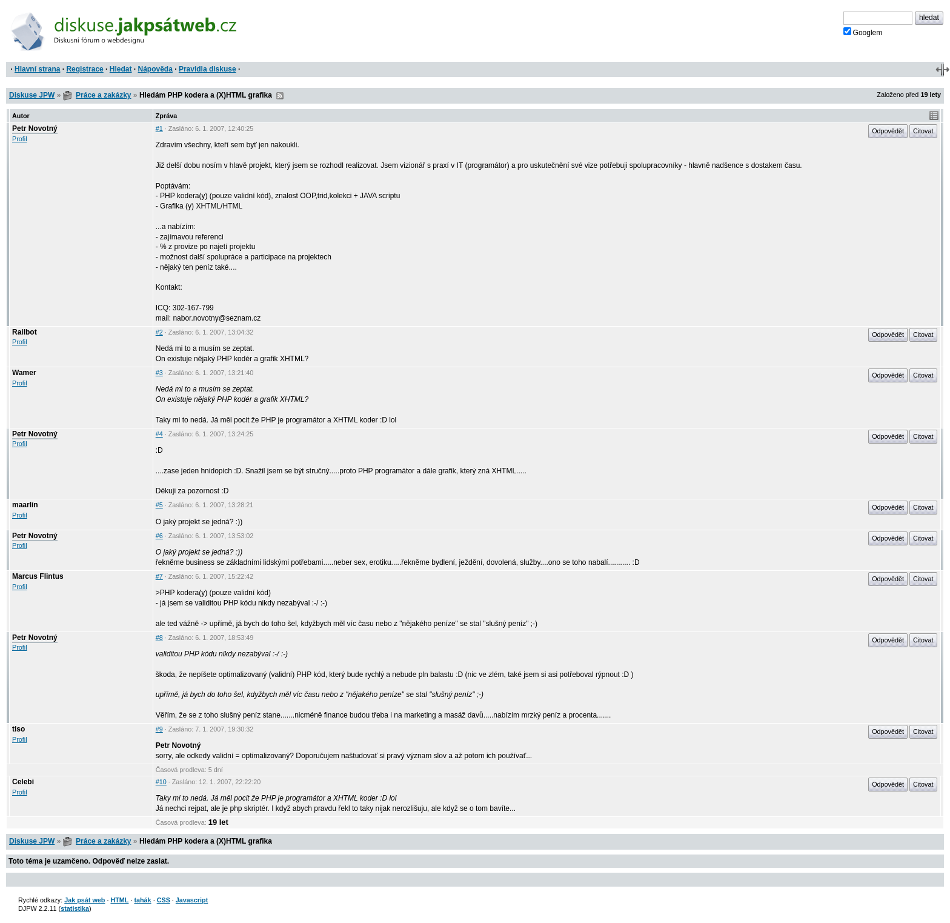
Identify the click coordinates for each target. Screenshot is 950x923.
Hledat (121, 69)
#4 (159, 434)
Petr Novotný (35, 128)
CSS (163, 900)
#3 (159, 372)
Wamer (24, 372)
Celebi (23, 782)
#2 (159, 332)
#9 (159, 729)
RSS (280, 95)
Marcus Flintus (38, 576)
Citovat (923, 131)
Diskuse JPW (32, 95)
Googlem (863, 32)
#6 (159, 535)
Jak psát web (84, 900)
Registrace (84, 69)
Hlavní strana (37, 69)
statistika (75, 908)
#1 (159, 128)
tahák (142, 900)
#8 (159, 637)
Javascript (192, 900)
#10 (161, 781)
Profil (19, 138)
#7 (159, 576)
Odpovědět (888, 131)
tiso (18, 729)
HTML (119, 900)
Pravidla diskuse (207, 69)
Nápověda (155, 69)
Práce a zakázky (103, 95)
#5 (159, 504)
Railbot (24, 332)
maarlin (25, 505)
